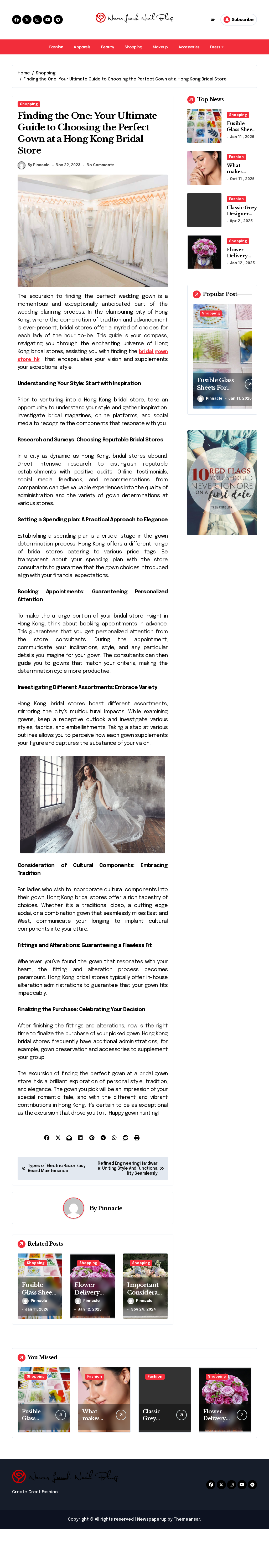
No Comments (101, 200)
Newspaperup (152, 1554)
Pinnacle (110, 1242)
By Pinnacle (34, 200)
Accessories (188, 46)
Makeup (160, 46)
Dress (217, 46)
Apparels (82, 46)
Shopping (133, 46)
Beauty (107, 46)
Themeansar (187, 1554)
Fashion (56, 46)
